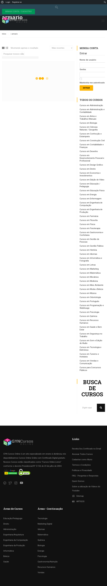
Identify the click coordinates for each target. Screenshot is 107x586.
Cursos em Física (87, 224)
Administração (9, 529)
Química (41, 540)
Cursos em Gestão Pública (91, 246)
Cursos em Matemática (90, 273)
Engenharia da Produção (14, 545)
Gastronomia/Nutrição (48, 561)
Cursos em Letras (88, 265)
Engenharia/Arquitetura (13, 534)
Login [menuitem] (8, 2)
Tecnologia (42, 518)
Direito (6, 524)
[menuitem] (2, 2)
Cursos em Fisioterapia (90, 228)
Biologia (41, 545)
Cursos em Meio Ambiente (91, 285)
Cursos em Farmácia (89, 216)
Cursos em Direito (88, 169)
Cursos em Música (88, 293)
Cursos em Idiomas (88, 254)
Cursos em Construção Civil (92, 140)
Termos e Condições (81, 465)
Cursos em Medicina (89, 281)
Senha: (83, 69)
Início (4, 34)
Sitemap (78, 496)
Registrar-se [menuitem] (17, 2)
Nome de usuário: (88, 60)
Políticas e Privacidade (82, 470)
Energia (41, 551)
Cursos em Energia (88, 194)
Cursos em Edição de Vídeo (92, 179)
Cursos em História (88, 250)
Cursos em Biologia (88, 123)
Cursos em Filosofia (89, 220)
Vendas (41, 572)
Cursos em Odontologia (90, 297)
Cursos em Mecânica (89, 277)
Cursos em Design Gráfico (91, 165)
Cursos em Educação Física (92, 190)
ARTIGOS (78, 501)
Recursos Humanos (46, 567)
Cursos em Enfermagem (90, 198)
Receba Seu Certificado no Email (86, 449)
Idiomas (41, 529)
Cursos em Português (89, 301)
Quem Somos (78, 481)
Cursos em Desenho (89, 151)
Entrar (86, 88)
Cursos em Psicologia (89, 312)
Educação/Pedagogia (12, 518)
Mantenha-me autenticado (92, 82)
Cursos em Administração (91, 105)
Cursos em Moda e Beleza (91, 289)
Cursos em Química (88, 316)
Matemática (43, 534)
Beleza (6, 556)
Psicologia (42, 556)
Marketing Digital (45, 524)
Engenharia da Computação (15, 540)
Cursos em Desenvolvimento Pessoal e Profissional (92, 158)
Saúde (6, 561)
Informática (8, 551)
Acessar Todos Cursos (82, 454)
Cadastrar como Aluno (82, 459)
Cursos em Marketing (89, 269)
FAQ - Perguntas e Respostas (85, 476)
